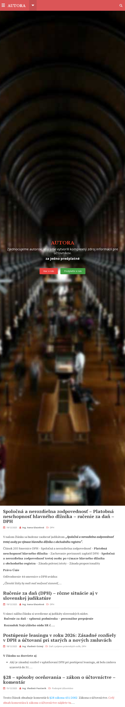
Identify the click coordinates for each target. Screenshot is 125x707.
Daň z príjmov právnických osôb (65, 646)
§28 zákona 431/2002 (63, 698)
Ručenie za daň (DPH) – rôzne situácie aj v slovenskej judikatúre (50, 595)
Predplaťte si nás (73, 271)
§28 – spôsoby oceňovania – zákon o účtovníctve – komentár (59, 679)
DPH (52, 527)
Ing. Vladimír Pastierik (34, 688)
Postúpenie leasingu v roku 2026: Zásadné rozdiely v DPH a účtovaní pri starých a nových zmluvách (59, 637)
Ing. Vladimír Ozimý (32, 646)
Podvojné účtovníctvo (62, 688)
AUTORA (17, 5)
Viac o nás (48, 271)
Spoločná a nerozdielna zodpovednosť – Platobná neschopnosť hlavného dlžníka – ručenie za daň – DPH (58, 516)
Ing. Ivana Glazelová (33, 527)
